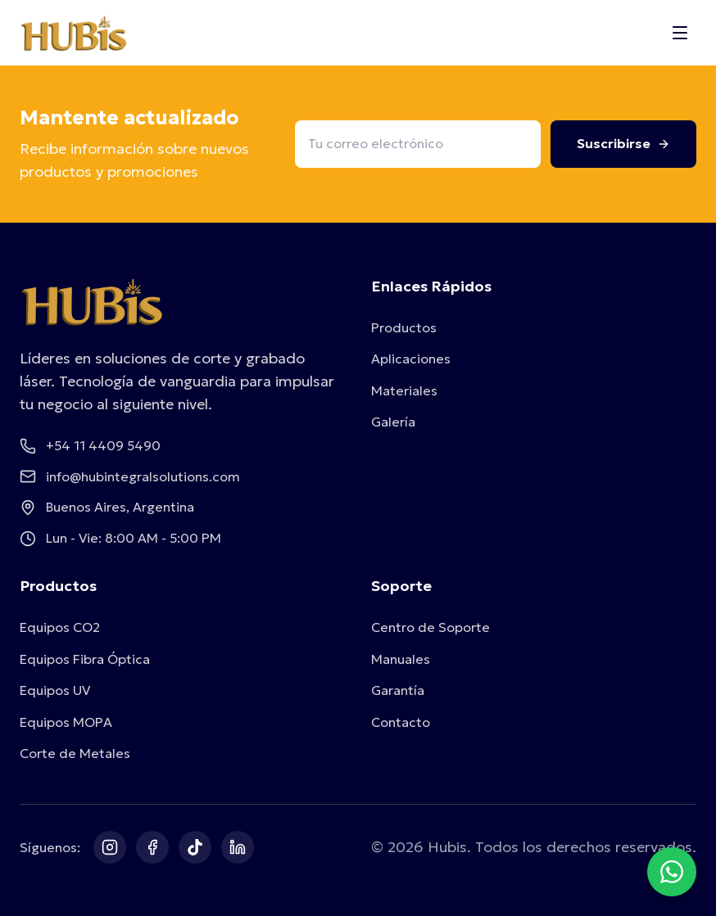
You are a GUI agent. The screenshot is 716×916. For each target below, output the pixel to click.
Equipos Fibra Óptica (85, 659)
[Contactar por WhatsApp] (671, 871)
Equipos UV (55, 690)
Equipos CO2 (60, 627)
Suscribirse (623, 143)
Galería (393, 421)
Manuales (400, 659)
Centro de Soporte (430, 627)
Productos (404, 327)
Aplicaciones (411, 358)
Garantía (397, 690)
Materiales (404, 390)
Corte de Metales (75, 753)
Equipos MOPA (66, 722)
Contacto (400, 722)
